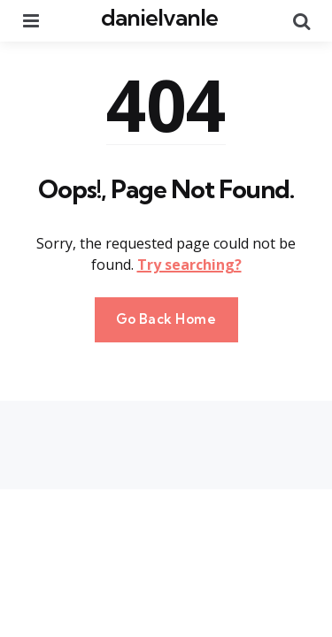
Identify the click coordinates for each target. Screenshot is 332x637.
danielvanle (159, 17)
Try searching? (189, 264)
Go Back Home (166, 319)
